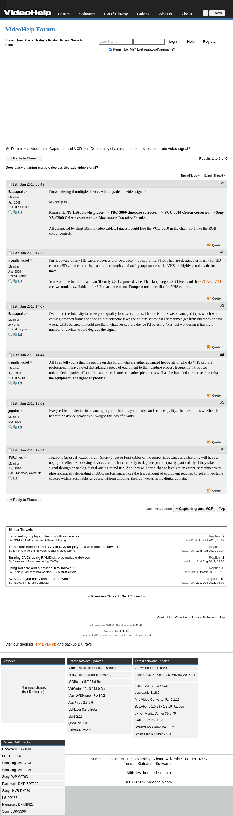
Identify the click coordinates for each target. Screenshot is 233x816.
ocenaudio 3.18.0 (147, 692)
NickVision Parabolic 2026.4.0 (89, 675)
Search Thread (213, 175)
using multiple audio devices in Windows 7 (41, 568)
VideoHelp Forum (30, 29)
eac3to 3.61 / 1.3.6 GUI (151, 686)
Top (222, 509)
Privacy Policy (138, 759)
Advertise (174, 759)
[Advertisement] (119, 100)
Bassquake (16, 192)
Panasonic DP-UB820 (18, 804)
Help (191, 42)
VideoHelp (182, 617)
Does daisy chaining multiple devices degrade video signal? (140, 149)
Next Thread (131, 596)
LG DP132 (9, 798)
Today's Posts (46, 40)
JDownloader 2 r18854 (151, 668)
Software (87, 13)
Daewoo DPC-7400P (17, 749)
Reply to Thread (24, 158)
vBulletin (124, 631)
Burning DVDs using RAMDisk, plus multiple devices (49, 557)
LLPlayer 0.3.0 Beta (82, 709)
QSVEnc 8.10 (78, 723)
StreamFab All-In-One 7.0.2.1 (156, 727)
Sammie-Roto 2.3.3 (82, 730)
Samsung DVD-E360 (17, 770)
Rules (64, 40)
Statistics (144, 763)
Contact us (115, 759)
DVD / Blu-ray (116, 13)
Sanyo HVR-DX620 (16, 791)
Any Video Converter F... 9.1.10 (157, 699)
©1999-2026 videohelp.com (149, 782)
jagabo (13, 411)
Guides (143, 13)
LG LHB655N (11, 756)
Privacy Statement (204, 617)
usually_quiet (18, 260)
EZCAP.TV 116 (211, 282)
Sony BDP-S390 (14, 811)
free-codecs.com (157, 773)
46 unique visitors (33, 688)
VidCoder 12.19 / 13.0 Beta (87, 689)
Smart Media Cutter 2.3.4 (153, 734)
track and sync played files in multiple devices (44, 536)
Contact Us (165, 617)
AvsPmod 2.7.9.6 (80, 702)
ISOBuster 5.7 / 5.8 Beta (85, 682)
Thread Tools (189, 175)
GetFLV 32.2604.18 (149, 720)
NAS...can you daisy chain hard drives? (39, 579)
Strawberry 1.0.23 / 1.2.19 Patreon (159, 706)
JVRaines (15, 457)
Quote (214, 245)
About (186, 13)
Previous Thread (105, 596)
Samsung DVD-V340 (17, 763)
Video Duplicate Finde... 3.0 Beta (92, 668)
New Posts (25, 40)
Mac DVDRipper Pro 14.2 (86, 695)
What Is (165, 13)
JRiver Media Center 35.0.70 (155, 713)
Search (76, 40)
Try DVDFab (46, 644)
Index (10, 40)
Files (9, 45)
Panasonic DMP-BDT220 (20, 784)
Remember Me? (123, 49)
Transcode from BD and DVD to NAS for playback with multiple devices (64, 547)
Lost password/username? (156, 49)
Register (210, 42)
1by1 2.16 (75, 716)
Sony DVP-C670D (15, 777)
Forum (64, 13)
